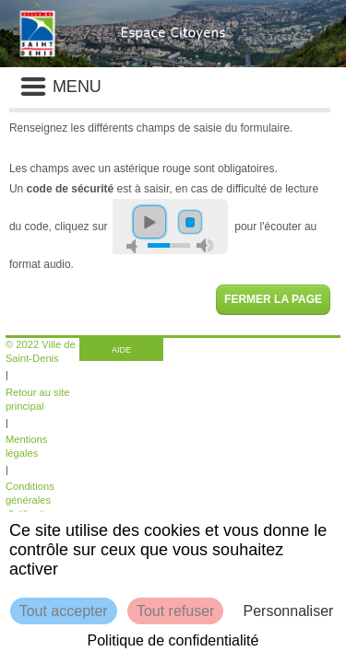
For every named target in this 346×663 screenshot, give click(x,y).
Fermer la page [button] (273, 299)
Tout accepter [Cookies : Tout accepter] (63, 611)
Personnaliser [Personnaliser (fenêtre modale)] (289, 611)
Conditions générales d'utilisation (31, 500)
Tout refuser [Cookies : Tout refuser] (175, 611)
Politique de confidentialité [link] (173, 640)
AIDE (121, 350)
